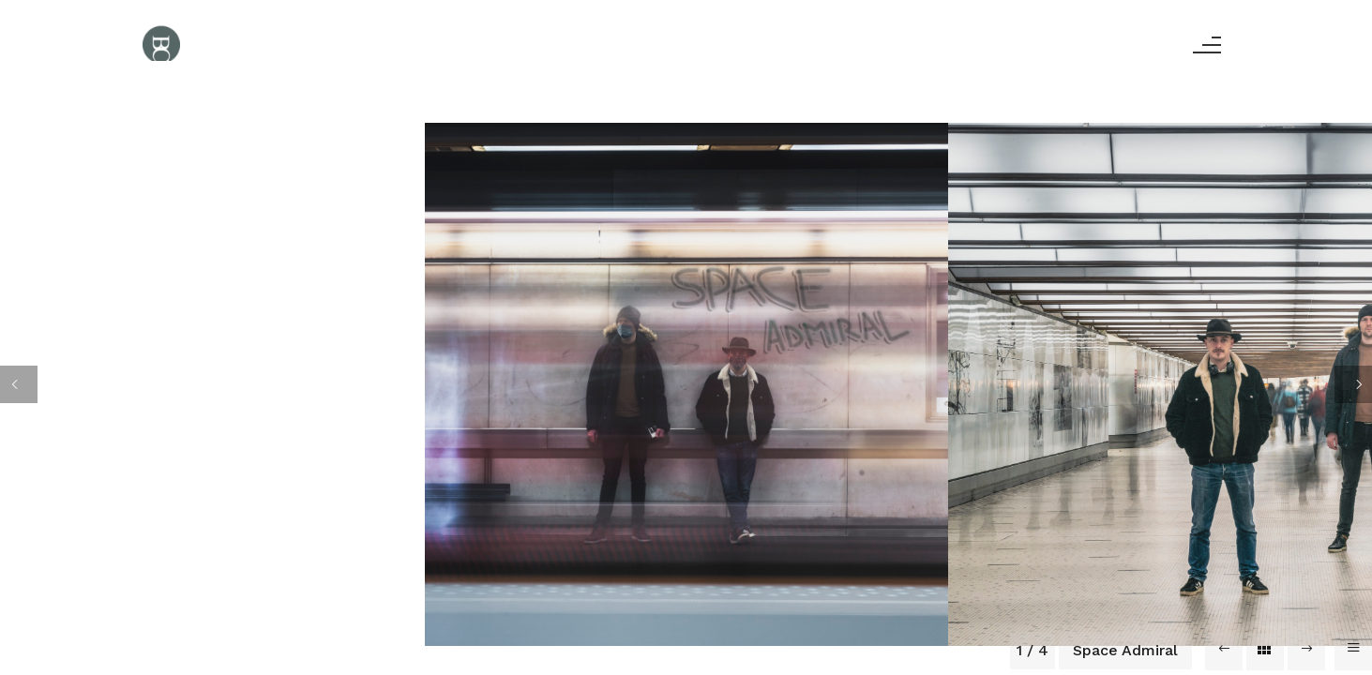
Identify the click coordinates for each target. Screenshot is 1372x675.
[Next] (1353, 384)
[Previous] (19, 384)
